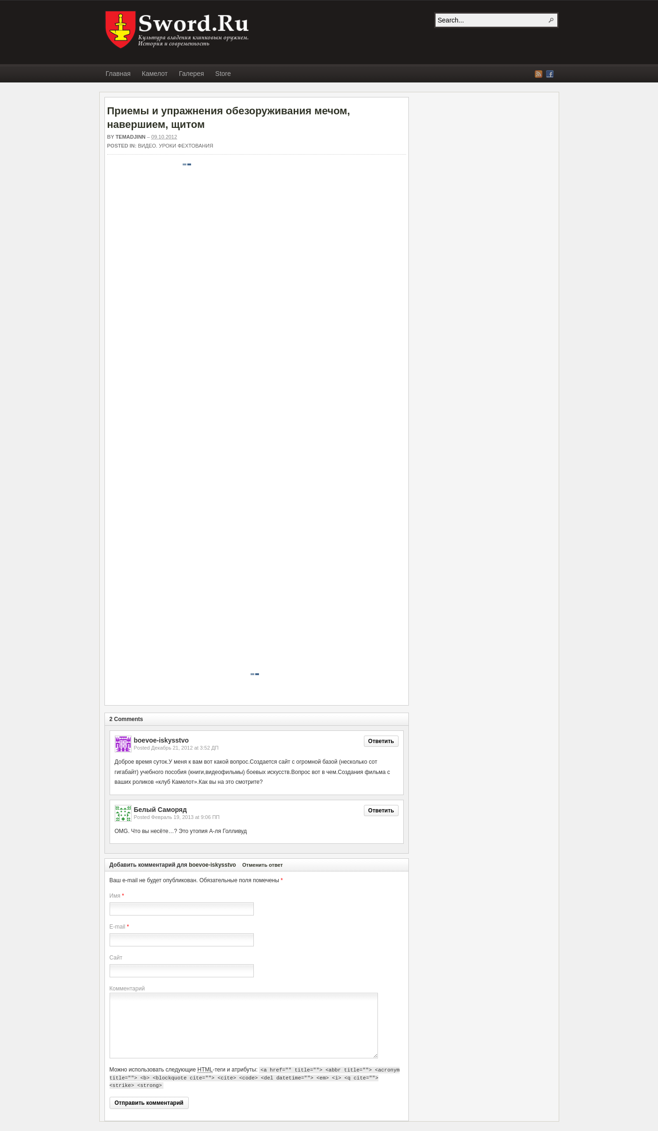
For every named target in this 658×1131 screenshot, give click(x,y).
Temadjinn (131, 137)
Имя (115, 896)
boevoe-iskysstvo (212, 865)
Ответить (381, 741)
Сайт (116, 957)
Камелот (155, 73)
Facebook (550, 74)
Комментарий (127, 988)
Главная (118, 73)
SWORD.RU (177, 30)
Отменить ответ (262, 865)
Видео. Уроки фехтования (176, 146)
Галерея (191, 73)
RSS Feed (538, 74)
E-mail (118, 926)
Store (223, 73)
